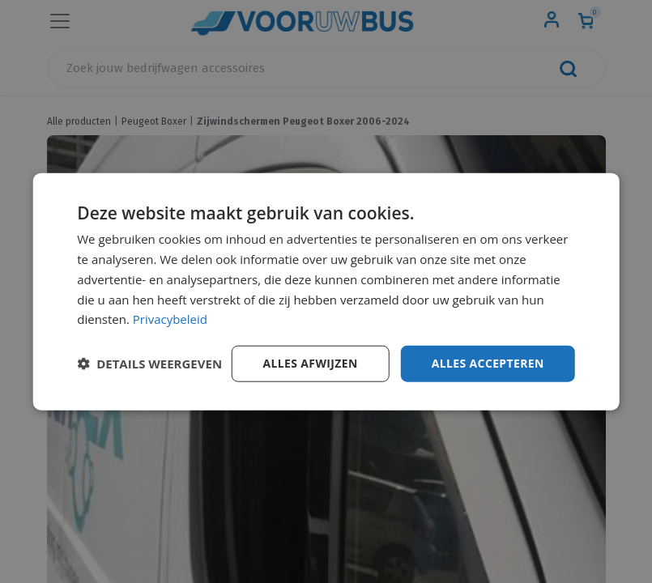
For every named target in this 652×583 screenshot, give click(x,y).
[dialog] (326, 292)
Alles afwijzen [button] (309, 363)
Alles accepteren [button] (487, 363)
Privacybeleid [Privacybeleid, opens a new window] (170, 319)
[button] (149, 363)
